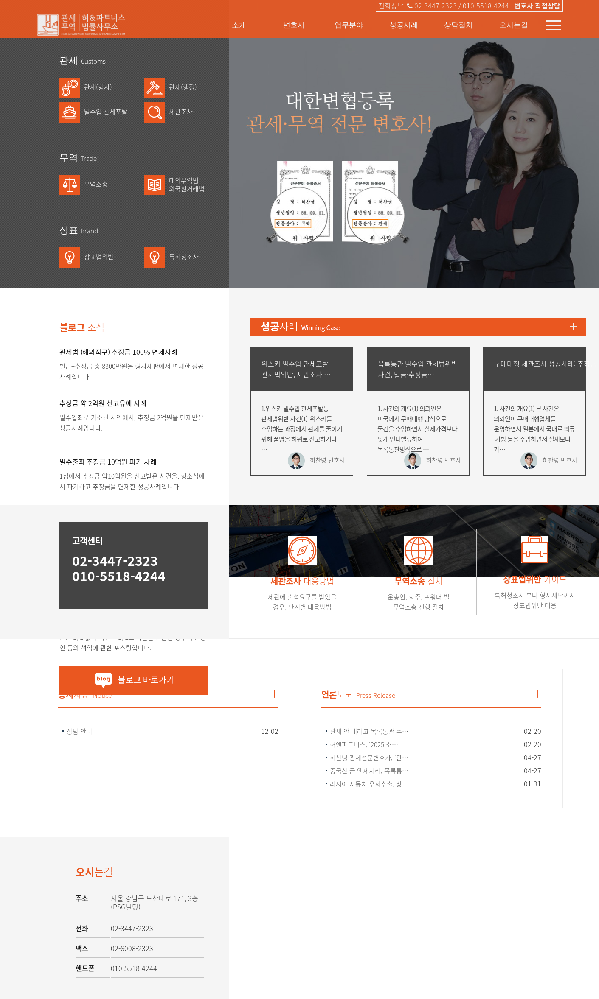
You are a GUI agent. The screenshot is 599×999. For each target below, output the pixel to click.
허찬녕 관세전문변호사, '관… (369, 757)
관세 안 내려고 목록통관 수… (369, 731)
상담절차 (458, 25)
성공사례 (403, 25)
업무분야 (349, 25)
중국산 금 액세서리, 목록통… (369, 770)
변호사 (294, 25)
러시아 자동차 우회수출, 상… (369, 784)
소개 (239, 25)
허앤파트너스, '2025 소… (364, 744)
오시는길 (513, 25)
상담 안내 (79, 731)
